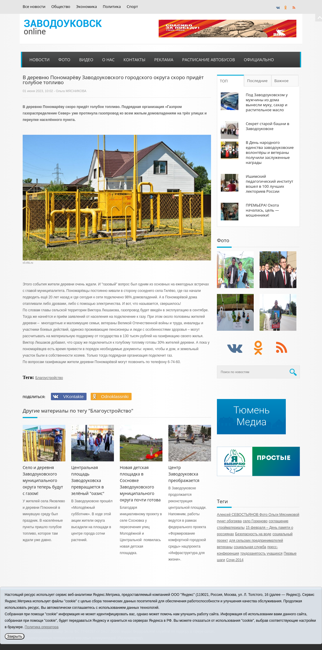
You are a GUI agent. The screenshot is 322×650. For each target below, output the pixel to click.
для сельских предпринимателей (256, 540)
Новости (39, 59)
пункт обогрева (229, 521)
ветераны (225, 547)
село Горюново (255, 521)
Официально (259, 59)
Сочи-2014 (234, 560)
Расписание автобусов (208, 59)
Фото (64, 59)
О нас (108, 59)
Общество (60, 6)
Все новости (34, 6)
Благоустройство (49, 378)
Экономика (86, 6)
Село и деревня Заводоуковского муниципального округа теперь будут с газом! (43, 480)
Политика (112, 6)
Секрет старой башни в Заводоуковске (267, 126)
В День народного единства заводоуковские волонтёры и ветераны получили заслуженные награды (270, 152)
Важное (282, 80)
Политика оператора (42, 627)
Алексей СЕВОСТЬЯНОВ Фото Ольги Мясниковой (258, 515)
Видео (86, 59)
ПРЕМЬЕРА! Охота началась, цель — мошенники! (262, 210)
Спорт (132, 6)
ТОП (224, 81)
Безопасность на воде (253, 534)
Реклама (163, 59)
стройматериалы (231, 528)
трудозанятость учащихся (261, 553)
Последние (257, 80)
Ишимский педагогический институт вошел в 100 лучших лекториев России (269, 184)
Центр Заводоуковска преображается (183, 474)
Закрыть (14, 636)
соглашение (278, 521)
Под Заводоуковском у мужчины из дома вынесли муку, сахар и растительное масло (267, 102)
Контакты (134, 59)
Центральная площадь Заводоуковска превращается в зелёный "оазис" (87, 480)
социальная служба (250, 547)
